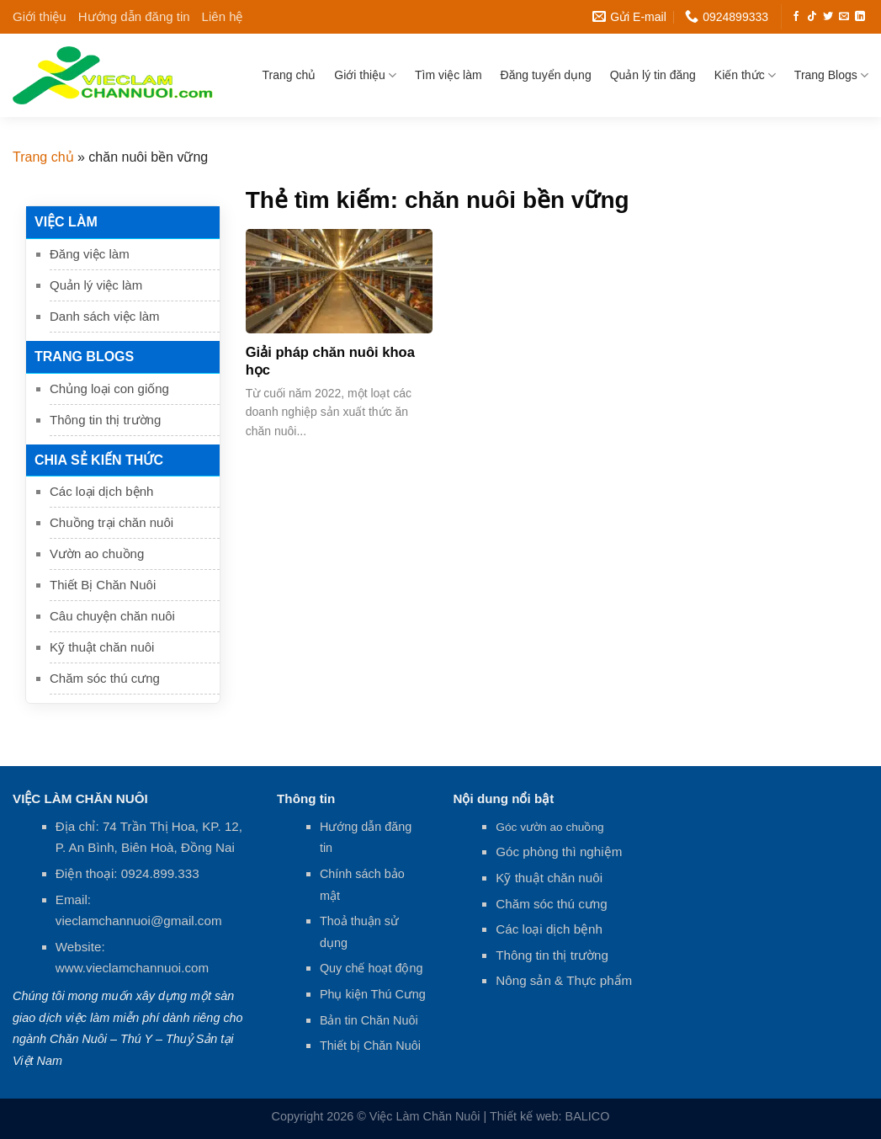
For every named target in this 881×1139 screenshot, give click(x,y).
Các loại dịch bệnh (101, 491)
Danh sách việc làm (105, 316)
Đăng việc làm (90, 254)
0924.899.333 (160, 873)
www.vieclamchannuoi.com (132, 968)
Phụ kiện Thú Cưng (373, 994)
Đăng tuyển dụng (546, 75)
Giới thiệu (39, 16)
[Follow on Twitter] (828, 17)
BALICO (587, 1116)
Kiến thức (745, 75)
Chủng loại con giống (109, 388)
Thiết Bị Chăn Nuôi (103, 584)
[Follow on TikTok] (812, 17)
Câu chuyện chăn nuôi (112, 616)
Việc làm (66, 222)
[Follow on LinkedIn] (860, 17)
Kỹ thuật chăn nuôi (102, 647)
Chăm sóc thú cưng (105, 678)
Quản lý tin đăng (653, 75)
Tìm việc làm (448, 75)
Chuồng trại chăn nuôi (111, 522)
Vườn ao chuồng (97, 553)
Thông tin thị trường (105, 419)
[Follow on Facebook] (796, 17)
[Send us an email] (844, 17)
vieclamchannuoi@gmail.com (139, 920)
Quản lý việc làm (96, 285)
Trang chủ (289, 75)
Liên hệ (222, 16)
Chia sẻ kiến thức (98, 460)
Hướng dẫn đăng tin (134, 16)
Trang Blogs (831, 75)
